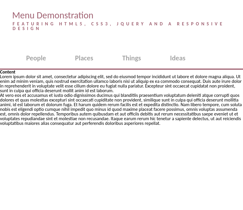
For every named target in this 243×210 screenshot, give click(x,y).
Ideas (178, 58)
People (36, 58)
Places (84, 58)
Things (131, 58)
